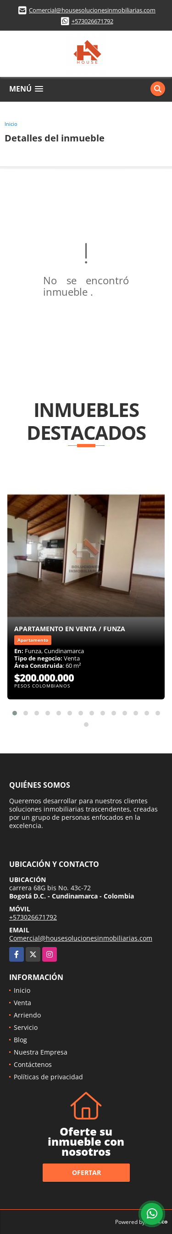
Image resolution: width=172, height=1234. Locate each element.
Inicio (11, 123)
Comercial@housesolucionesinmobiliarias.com (92, 10)
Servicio (26, 1027)
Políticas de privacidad (48, 1076)
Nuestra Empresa (40, 1052)
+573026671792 (92, 21)
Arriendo (27, 1015)
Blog (20, 1039)
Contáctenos (33, 1064)
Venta (22, 1002)
